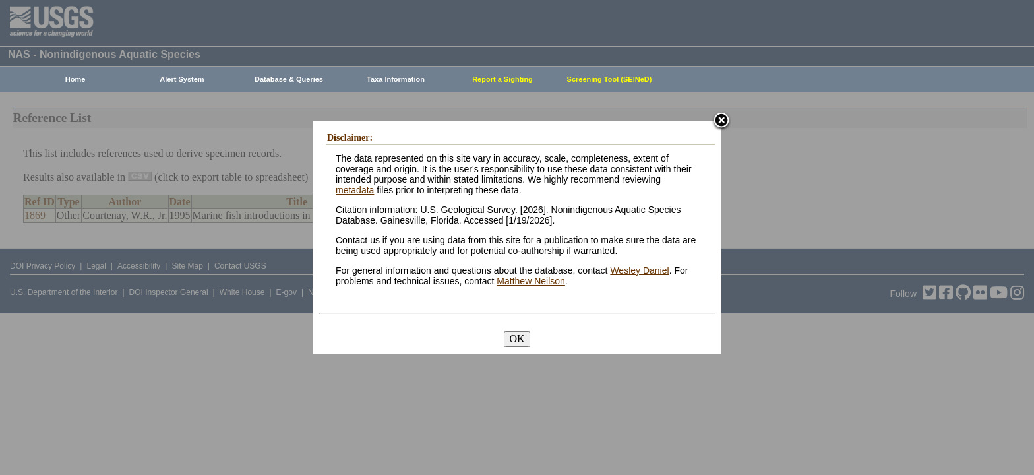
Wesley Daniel (639, 270)
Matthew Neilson (531, 281)
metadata (355, 190)
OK (516, 338)
